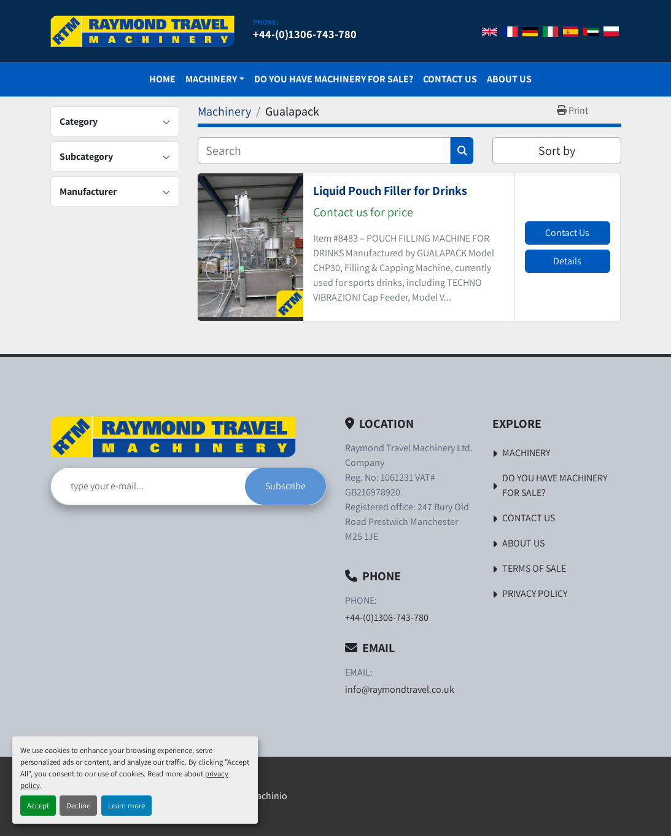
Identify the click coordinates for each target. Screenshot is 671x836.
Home (162, 79)
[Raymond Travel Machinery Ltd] (173, 436)
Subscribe (285, 485)
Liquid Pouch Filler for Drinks (390, 191)
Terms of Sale (534, 568)
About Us (509, 79)
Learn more (126, 805)
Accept (38, 805)
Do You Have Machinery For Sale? (333, 79)
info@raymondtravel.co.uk (399, 689)
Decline (78, 805)
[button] (214, 79)
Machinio (268, 795)
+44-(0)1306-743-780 (305, 33)
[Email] (148, 486)
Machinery (211, 79)
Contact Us (450, 79)
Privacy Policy (534, 593)
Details (567, 260)
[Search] (324, 150)
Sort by (556, 151)
